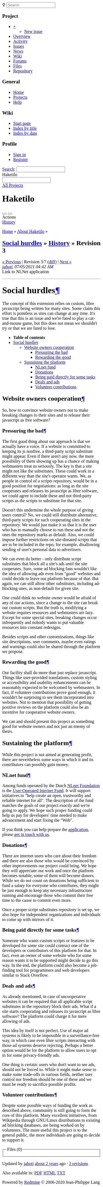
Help (17, 102)
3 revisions (78, 1163)
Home (18, 92)
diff (52, 261)
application (78, 829)
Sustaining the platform (44, 362)
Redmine (32, 1182)
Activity (20, 41)
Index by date (25, 133)
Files (17, 66)
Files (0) (14, 1149)
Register (20, 159)
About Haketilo (30, 231)
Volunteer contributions (55, 387)
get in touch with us (31, 834)
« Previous (11, 261)
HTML (49, 1173)
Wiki (17, 56)
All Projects (12, 185)
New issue (33, 31)
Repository (22, 71)
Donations (44, 372)
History (8, 222)
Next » (65, 261)
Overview (21, 36)
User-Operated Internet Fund (38, 790)
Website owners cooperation (49, 347)
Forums (20, 61)
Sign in (19, 154)
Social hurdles (22, 243)
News (18, 51)
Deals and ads (47, 382)
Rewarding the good (53, 357)
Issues (18, 46)
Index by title (25, 128)
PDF (38, 1173)
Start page (22, 123)
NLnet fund (45, 367)
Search (8, 169)
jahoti (7, 266)
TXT (61, 1173)
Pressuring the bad (51, 352)
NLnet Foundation (83, 785)
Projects (20, 97)
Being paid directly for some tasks (65, 377)
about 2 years (46, 1163)
